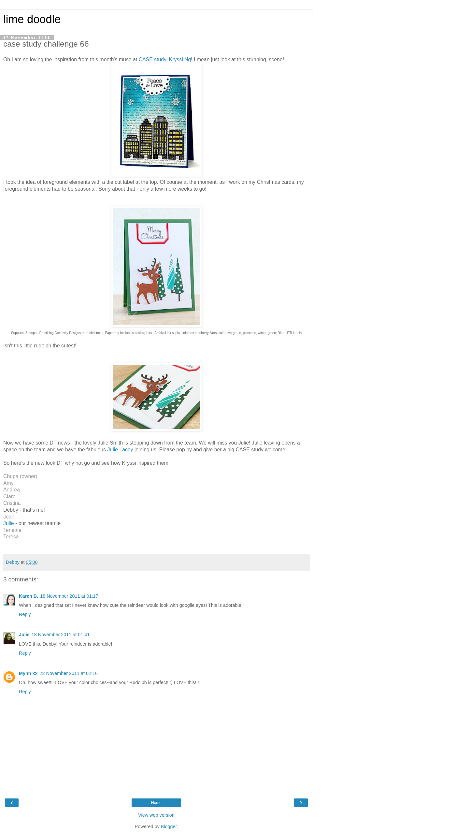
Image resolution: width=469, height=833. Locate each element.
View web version (156, 815)
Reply (25, 614)
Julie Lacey (119, 449)
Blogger (169, 826)
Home (156, 802)
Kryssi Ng (180, 59)
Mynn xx (28, 673)
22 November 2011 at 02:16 (69, 673)
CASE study (152, 59)
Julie (8, 523)
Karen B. (28, 596)
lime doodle (32, 19)
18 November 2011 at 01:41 (61, 634)
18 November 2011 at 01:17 (69, 596)
